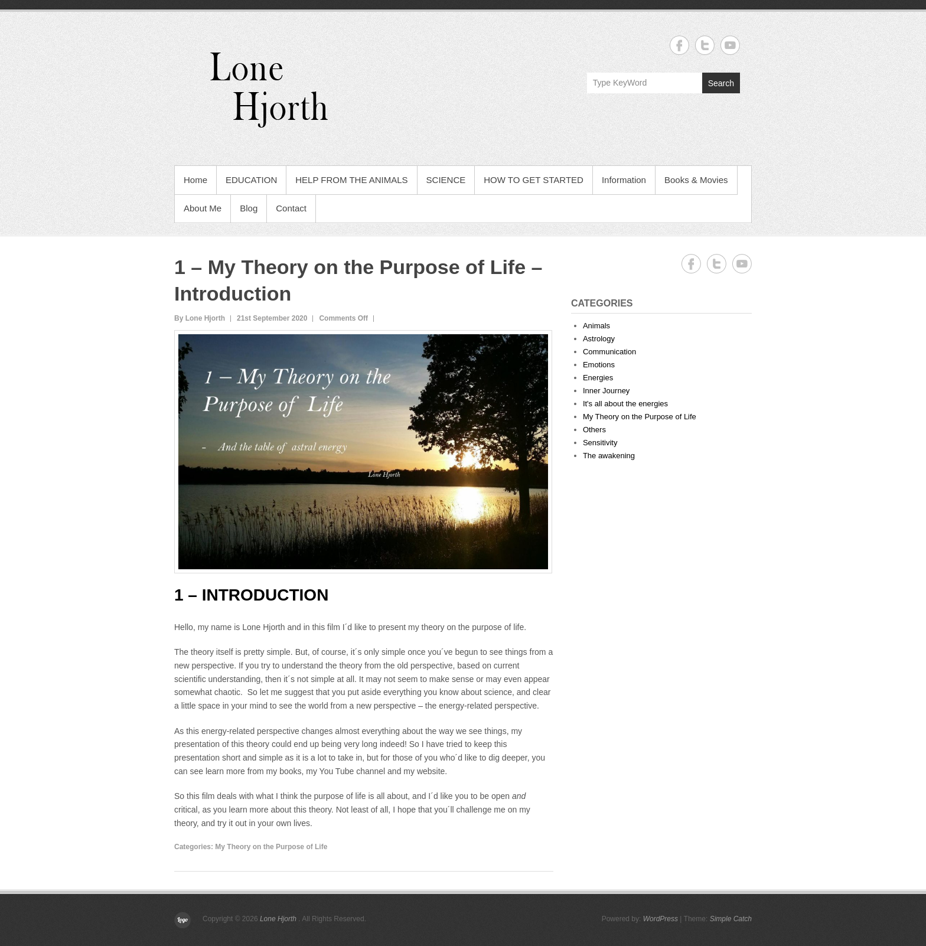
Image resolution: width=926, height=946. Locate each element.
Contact (291, 208)
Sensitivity (600, 442)
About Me (202, 208)
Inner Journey (606, 390)
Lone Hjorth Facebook (679, 45)
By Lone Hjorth (199, 318)
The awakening (609, 455)
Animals (596, 325)
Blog (248, 208)
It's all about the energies (625, 403)
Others (594, 429)
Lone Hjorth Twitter (705, 45)
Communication (609, 351)
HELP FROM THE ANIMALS (351, 180)
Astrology (599, 338)
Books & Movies (696, 180)
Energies (598, 377)
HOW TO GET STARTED (533, 180)
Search (721, 83)
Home (195, 180)
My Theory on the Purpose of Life (271, 847)
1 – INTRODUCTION (251, 595)
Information (624, 180)
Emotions (599, 364)
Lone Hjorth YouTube (730, 45)
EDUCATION (251, 180)
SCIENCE (446, 180)
